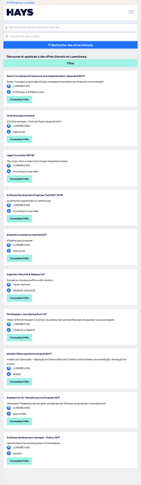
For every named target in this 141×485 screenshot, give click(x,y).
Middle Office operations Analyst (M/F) (29, 353)
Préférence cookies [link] (20, 3)
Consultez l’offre (19, 99)
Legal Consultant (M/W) (20, 155)
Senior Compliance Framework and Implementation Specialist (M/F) (46, 75)
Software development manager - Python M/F (33, 437)
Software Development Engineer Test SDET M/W (35, 195)
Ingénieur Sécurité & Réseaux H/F (26, 274)
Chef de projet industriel (21, 115)
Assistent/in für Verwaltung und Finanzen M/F (33, 397)
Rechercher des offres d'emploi (72, 45)
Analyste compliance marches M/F (27, 234)
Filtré (70, 63)
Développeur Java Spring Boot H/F (27, 314)
